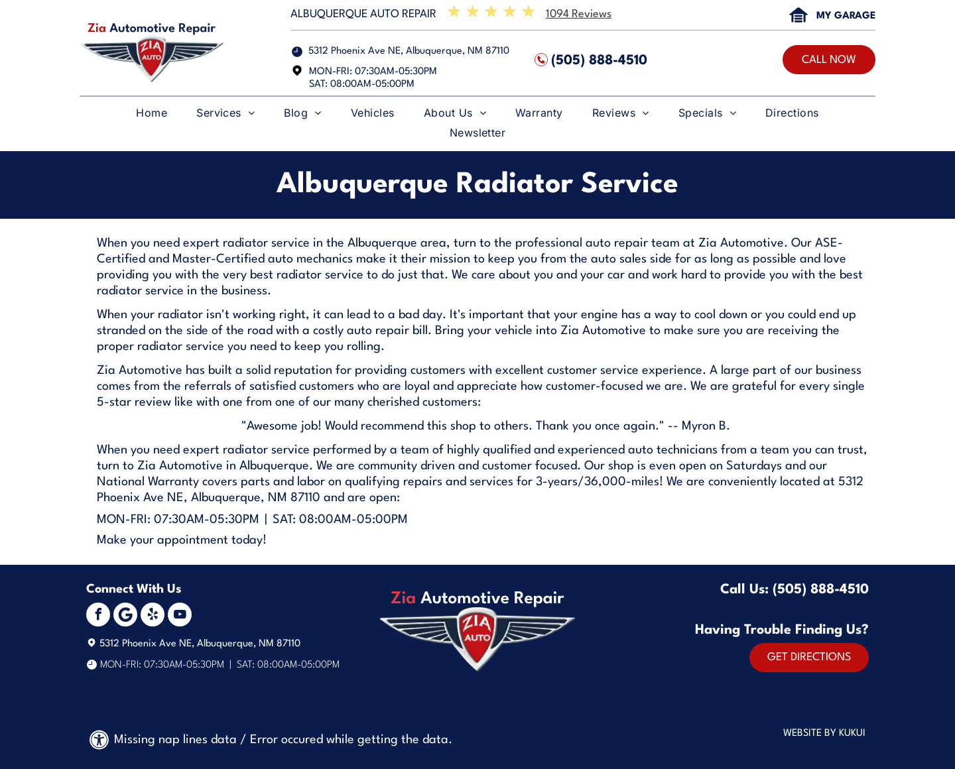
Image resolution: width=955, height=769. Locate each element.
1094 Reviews (578, 14)
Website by (809, 734)
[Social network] (125, 616)
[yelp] (152, 616)
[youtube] (180, 616)
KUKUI (852, 734)
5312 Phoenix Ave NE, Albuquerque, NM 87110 (408, 51)
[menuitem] (151, 116)
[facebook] (98, 616)
